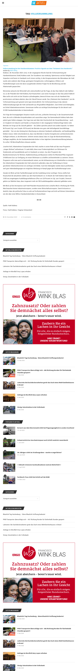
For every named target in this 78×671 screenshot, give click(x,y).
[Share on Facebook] (67, 217)
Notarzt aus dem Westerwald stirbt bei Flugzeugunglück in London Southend (45, 428)
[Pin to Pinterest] (72, 217)
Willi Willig (13, 70)
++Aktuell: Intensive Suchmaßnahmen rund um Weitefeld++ (39, 465)
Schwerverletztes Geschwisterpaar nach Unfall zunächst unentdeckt (42, 440)
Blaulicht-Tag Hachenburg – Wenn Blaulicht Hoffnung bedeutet (24, 514)
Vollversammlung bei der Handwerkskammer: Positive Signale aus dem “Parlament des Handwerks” (38, 68)
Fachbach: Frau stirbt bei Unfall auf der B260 (33, 477)
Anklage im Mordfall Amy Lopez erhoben (17, 530)
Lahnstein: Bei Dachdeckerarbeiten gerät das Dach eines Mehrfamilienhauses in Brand (32, 525)
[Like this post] (65, 217)
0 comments (26, 217)
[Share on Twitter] (69, 217)
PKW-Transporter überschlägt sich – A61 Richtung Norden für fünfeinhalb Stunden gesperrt (33, 519)
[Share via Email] (74, 217)
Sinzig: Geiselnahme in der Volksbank (16, 535)
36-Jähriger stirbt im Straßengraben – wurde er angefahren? (39, 452)
